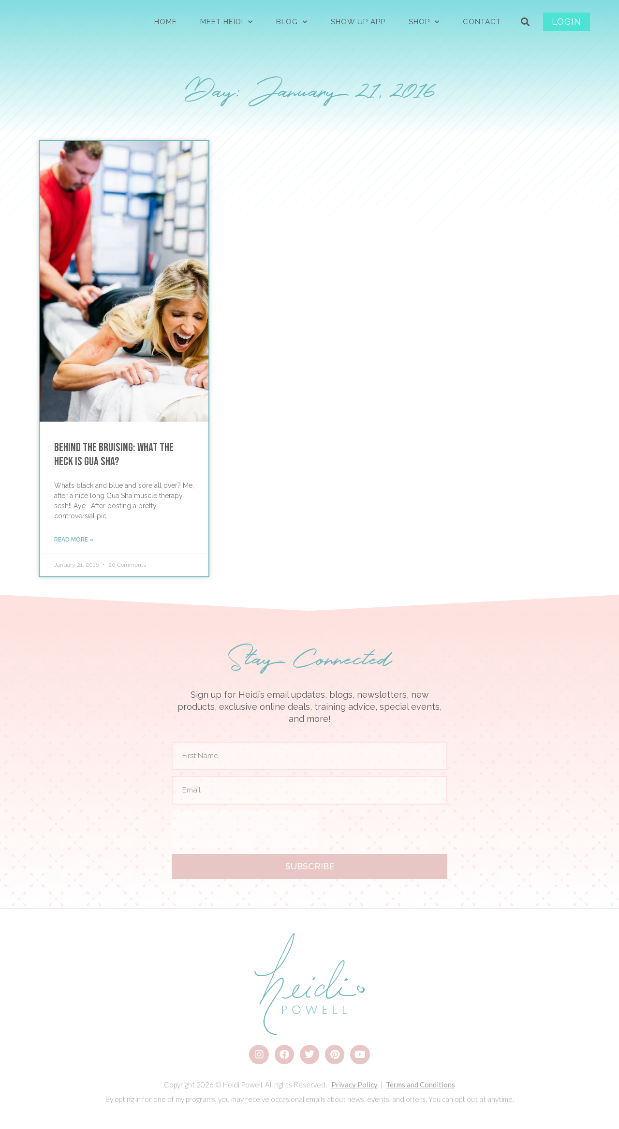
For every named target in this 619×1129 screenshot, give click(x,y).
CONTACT (482, 21)
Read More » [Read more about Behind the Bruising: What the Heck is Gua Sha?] (73, 539)
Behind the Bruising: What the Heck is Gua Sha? (114, 454)
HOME (165, 21)
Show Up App (358, 21)
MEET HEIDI (226, 22)
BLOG (292, 22)
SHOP (424, 22)
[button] (525, 22)
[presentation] (245, 829)
